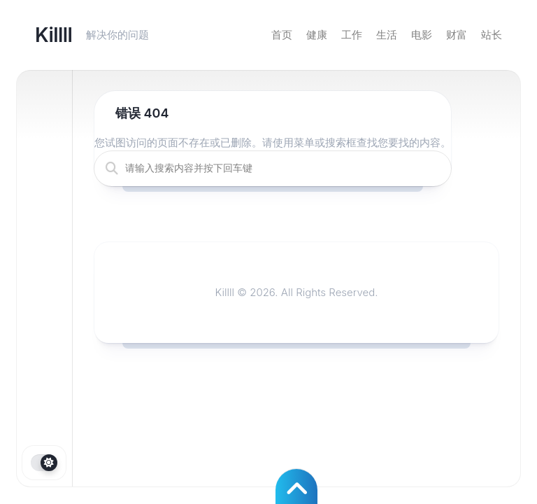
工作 (351, 34)
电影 (421, 34)
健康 (316, 34)
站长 (491, 34)
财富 (456, 34)
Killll (53, 35)
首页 (281, 34)
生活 (386, 34)
